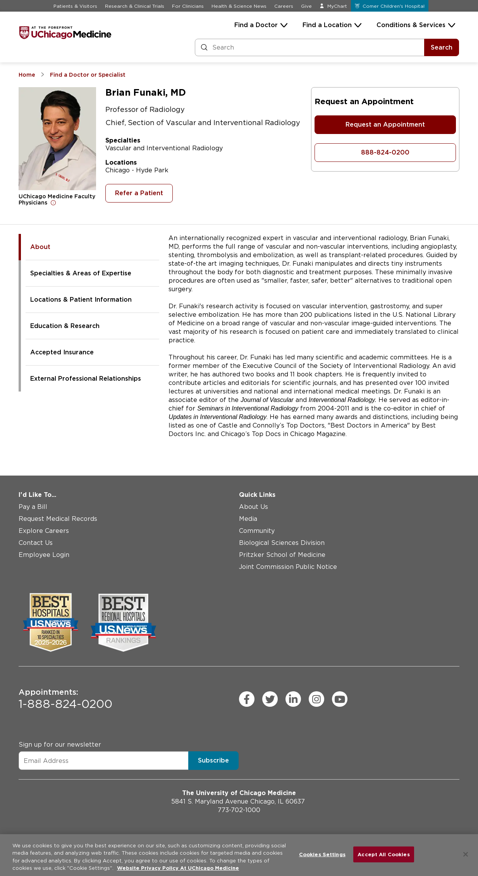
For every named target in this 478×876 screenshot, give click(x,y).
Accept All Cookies (383, 854)
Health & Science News (239, 6)
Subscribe (213, 760)
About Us (253, 506)
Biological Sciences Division (282, 542)
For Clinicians (188, 6)
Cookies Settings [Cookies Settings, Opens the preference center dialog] (322, 854)
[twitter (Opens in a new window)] (270, 699)
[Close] (465, 854)
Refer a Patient (139, 193)
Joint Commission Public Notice (288, 566)
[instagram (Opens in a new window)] (316, 699)
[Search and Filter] (310, 47)
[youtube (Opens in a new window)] (339, 699)
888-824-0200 (385, 152)
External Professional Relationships (85, 378)
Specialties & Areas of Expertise (80, 273)
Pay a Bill (33, 506)
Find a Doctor (256, 25)
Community (257, 530)
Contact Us (36, 542)
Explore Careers (44, 530)
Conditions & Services (411, 25)
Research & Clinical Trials (134, 6)
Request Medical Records (58, 518)
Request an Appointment (385, 124)
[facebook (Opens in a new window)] (246, 699)
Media (248, 518)
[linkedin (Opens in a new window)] (293, 699)
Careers (283, 6)
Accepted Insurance (62, 352)
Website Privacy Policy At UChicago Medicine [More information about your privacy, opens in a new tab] (178, 868)
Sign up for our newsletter (60, 744)
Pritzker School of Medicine (282, 554)
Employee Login (44, 554)
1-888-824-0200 (65, 699)
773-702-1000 (239, 810)
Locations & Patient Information (81, 299)
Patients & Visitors (75, 6)
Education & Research (65, 326)
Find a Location (327, 25)
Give (306, 6)
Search (441, 47)
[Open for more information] (53, 202)
